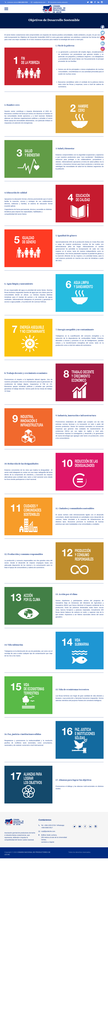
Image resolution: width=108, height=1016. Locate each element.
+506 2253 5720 (23, 2)
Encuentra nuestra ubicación (59, 2)
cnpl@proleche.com (39, 2)
